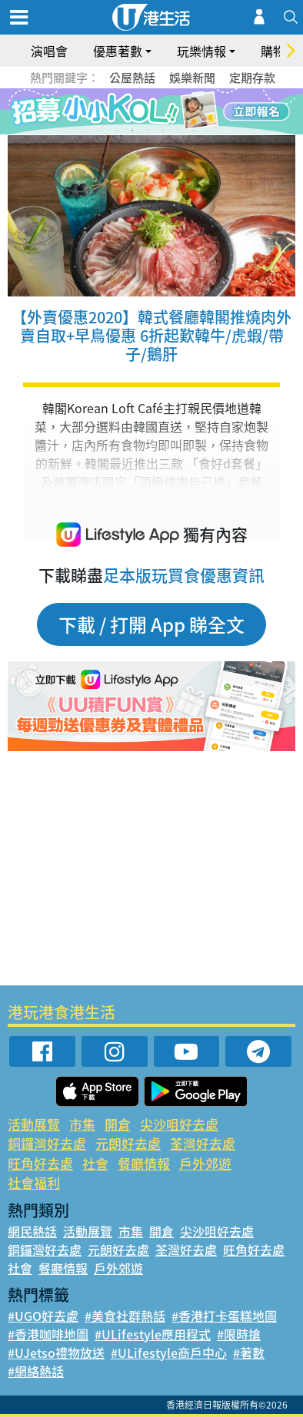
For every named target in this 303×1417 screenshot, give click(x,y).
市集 (82, 1124)
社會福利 (34, 1182)
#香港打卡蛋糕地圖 (224, 1315)
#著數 (249, 1352)
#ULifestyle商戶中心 (169, 1352)
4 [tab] (163, 130)
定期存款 (252, 77)
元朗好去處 (128, 1143)
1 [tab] (117, 130)
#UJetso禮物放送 (56, 1352)
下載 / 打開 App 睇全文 (151, 624)
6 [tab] (193, 130)
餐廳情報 (144, 1163)
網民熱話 (32, 1231)
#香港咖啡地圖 (48, 1334)
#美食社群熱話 (125, 1315)
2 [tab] (132, 130)
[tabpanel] (151, 111)
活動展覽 (34, 1124)
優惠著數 (117, 50)
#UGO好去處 (43, 1315)
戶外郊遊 (205, 1163)
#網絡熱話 (36, 1371)
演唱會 (49, 50)
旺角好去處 (40, 1163)
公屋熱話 (132, 77)
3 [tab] (147, 130)
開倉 (118, 1124)
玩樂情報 (201, 50)
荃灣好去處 (202, 1143)
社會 (95, 1163)
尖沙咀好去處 (179, 1124)
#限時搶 (239, 1334)
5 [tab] (178, 130)
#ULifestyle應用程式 (153, 1334)
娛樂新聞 (192, 77)
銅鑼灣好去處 (47, 1143)
